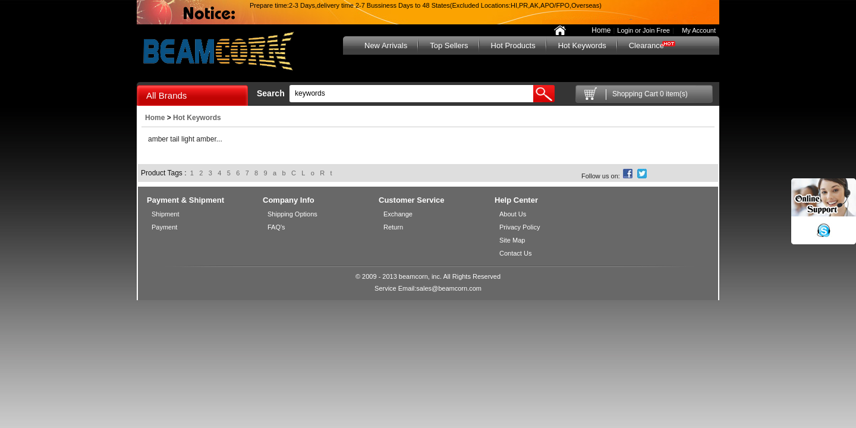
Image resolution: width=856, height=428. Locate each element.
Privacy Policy (519, 227)
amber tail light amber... (185, 139)
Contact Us (515, 253)
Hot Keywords (582, 45)
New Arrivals (385, 45)
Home (600, 30)
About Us (512, 214)
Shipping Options (292, 214)
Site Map (512, 240)
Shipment (165, 214)
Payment (164, 227)
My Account (696, 30)
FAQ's (276, 227)
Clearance (646, 45)
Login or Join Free (643, 30)
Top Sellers (449, 45)
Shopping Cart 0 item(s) (650, 94)
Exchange (398, 214)
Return (393, 227)
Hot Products (513, 45)
